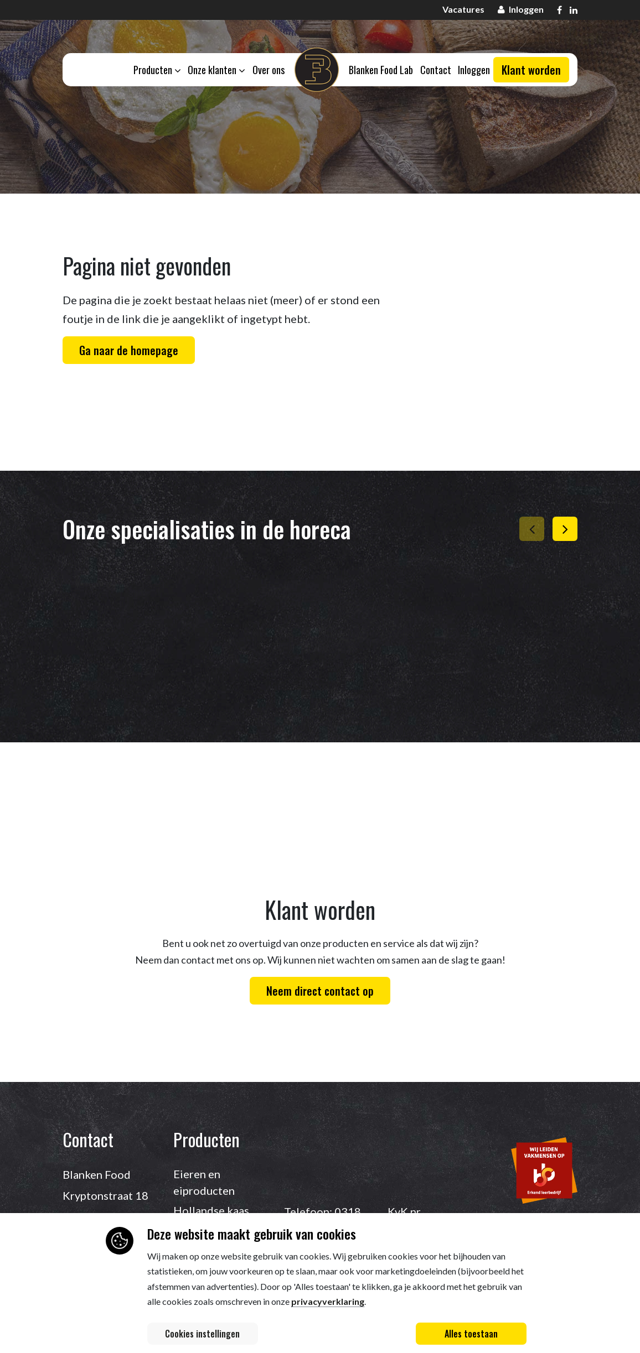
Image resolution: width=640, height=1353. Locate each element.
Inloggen (476, 70)
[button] (565, 529)
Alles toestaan (471, 1333)
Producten (155, 70)
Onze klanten (215, 70)
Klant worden (531, 71)
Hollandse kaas (211, 1210)
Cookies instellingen (202, 1333)
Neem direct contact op (320, 990)
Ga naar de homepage (128, 350)
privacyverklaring (327, 1301)
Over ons (268, 70)
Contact (436, 70)
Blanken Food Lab (381, 70)
